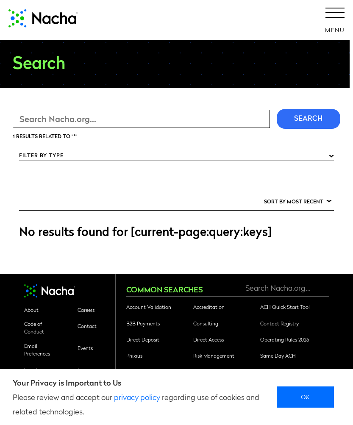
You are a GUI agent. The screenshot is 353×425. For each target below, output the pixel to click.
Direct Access (208, 339)
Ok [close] (305, 396)
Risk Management (213, 355)
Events (85, 347)
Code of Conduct (34, 327)
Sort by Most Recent (293, 201)
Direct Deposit (142, 339)
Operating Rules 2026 (284, 339)
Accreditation (209, 306)
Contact (87, 325)
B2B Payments (143, 323)
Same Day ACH (278, 355)
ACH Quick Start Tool (285, 306)
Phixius (134, 355)
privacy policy (137, 397)
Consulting (205, 323)
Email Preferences (37, 349)
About (31, 309)
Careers (86, 309)
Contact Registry (279, 323)
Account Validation (148, 306)
